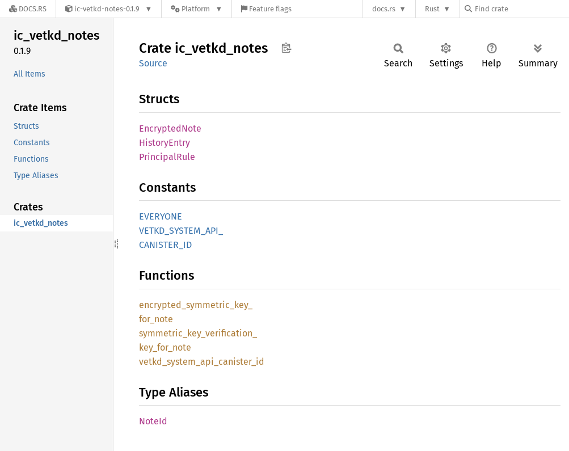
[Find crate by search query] (521, 9)
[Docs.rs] (28, 9)
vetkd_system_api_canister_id (201, 361)
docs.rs (383, 9)
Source (153, 63)
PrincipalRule (167, 156)
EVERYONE (160, 216)
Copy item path (286, 47)
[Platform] (196, 9)
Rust (432, 9)
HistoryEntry (164, 142)
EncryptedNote (170, 128)
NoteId (153, 421)
